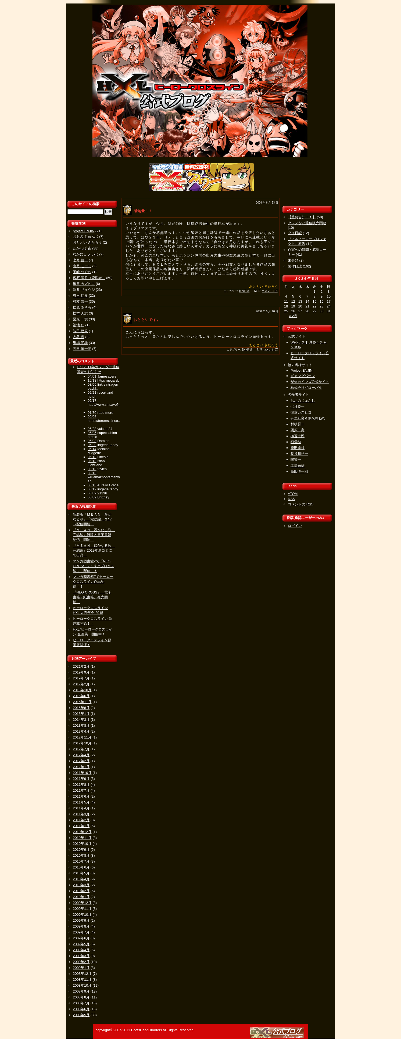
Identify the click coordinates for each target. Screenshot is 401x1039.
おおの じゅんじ (85, 236)
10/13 (92, 380)
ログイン (295, 526)
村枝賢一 (298, 424)
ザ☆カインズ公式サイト (310, 382)
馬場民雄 (298, 466)
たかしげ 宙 (82, 248)
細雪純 (296, 442)
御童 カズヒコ (84, 284)
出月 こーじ (82, 266)
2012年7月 (81, 749)
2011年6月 (81, 796)
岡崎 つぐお (82, 272)
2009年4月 (81, 950)
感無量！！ (143, 211)
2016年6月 (81, 696)
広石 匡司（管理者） (89, 278)
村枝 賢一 (80, 301)
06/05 (92, 433)
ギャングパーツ (303, 376)
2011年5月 (81, 802)
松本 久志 (80, 313)
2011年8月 (81, 785)
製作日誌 (244, 290)
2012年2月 (81, 761)
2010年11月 (82, 838)
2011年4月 (81, 808)
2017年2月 (81, 684)
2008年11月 (82, 980)
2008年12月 (82, 974)
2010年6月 (81, 867)
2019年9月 (81, 672)
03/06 (92, 384)
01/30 (92, 413)
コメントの (300, 504)
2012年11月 (82, 737)
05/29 (92, 445)
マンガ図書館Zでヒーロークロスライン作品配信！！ (93, 581)
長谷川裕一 (299, 454)
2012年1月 (81, 767)
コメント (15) (270, 290)
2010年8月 (81, 855)
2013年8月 (81, 725)
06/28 (92, 429)
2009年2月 (81, 962)
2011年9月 (81, 779)
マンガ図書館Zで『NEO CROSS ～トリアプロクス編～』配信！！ (93, 566)
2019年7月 (81, 678)
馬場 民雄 (80, 343)
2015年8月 (81, 708)
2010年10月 (82, 844)
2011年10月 (82, 773)
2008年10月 (82, 985)
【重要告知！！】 (302, 217)
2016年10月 (82, 690)
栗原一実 (298, 430)
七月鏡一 (298, 406)
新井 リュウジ (84, 290)
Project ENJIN (302, 370)
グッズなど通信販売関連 (307, 223)
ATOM (293, 494)
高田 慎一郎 (82, 349)
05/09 (92, 493)
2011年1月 (81, 826)
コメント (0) (270, 349)
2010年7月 (81, 861)
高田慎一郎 (299, 471)
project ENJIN (83, 231)
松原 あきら (82, 307)
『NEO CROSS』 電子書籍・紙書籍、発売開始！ (92, 597)
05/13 (92, 457)
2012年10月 (82, 743)
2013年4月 (81, 731)
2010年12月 (82, 832)
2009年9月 (81, 920)
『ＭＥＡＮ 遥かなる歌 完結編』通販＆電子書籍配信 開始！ (94, 535)
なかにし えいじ (85, 254)
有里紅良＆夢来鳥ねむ (308, 418)
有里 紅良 (80, 296)
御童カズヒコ (301, 412)
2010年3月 (81, 885)
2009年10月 (82, 915)
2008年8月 (81, 997)
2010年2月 (81, 891)
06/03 (92, 441)
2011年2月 (81, 820)
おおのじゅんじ (303, 401)
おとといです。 (147, 320)
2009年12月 (82, 903)
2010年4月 (81, 879)
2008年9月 (81, 991)
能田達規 (298, 448)
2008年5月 (81, 1015)
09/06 (92, 417)
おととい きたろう (87, 242)
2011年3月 (81, 814)
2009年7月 (81, 932)
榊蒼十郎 (298, 436)
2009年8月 (81, 926)
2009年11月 (82, 909)
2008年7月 (81, 1003)
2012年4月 (81, 755)
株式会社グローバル (306, 388)
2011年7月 (81, 790)
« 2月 (293, 316)
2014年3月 (81, 720)
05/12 (92, 489)
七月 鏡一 (80, 260)
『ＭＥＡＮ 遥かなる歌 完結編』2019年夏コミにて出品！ (94, 550)
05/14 (92, 449)
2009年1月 (81, 968)
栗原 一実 (80, 319)
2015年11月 (82, 702)
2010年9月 (81, 850)
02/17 (92, 401)
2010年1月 (81, 897)
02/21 (92, 392)
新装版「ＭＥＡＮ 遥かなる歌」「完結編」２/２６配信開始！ (92, 519)
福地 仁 (78, 325)
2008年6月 (81, 1009)
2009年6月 (81, 938)
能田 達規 (80, 331)
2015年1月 (81, 714)
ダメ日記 (295, 233)
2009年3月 (81, 956)
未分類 (293, 260)
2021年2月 (81, 666)
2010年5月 (81, 873)
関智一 (296, 460)
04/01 (92, 376)
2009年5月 (81, 944)
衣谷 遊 (78, 337)
